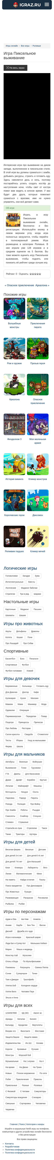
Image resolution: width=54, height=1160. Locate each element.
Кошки (20, 637)
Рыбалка (9, 904)
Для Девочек (11, 692)
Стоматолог (43, 734)
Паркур (22, 798)
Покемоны (10, 967)
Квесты (31, 582)
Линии (8, 874)
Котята (8, 637)
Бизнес (33, 1019)
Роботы (24, 810)
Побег (8, 1079)
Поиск (22, 1124)
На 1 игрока (28, 1061)
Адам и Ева (10, 919)
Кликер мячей (38, 539)
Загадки (26, 576)
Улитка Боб (10, 985)
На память (10, 880)
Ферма (8, 746)
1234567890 (11, 1013)
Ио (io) (28, 1043)
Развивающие (12, 898)
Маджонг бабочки (29, 588)
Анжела (36, 919)
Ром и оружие (14, 351)
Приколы (38, 1079)
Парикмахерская (13, 716)
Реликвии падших (14, 539)
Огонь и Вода (11, 961)
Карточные (10, 609)
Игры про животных (23, 623)
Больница (27, 686)
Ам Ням (24, 919)
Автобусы (9, 762)
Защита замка (30, 1037)
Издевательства (12, 1043)
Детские (42, 849)
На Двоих (23, 1067)
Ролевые (38, 1085)
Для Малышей (34, 861)
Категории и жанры (35, 1124)
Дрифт (19, 780)
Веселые (29, 849)
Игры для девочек (22, 678)
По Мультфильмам (32, 961)
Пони (30, 637)
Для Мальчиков (32, 774)
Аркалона (14, 387)
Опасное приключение (38, 389)
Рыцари (36, 810)
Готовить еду (42, 686)
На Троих (37, 1067)
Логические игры (20, 568)
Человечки (41, 1103)
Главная (13, 1124)
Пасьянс (37, 609)
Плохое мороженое (26, 1073)
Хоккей (30, 671)
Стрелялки (32, 828)
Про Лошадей (11, 643)
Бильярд (9, 1025)
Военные (23, 762)
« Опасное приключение (19, 285)
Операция (24, 710)
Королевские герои (14, 503)
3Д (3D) (25, 1013)
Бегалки (21, 1019)
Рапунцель (25, 967)
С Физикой (10, 1091)
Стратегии (10, 594)
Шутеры (33, 834)
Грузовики (36, 768)
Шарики (37, 594)
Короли (8, 1049)
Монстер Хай (11, 955)
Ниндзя (24, 792)
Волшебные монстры (14, 313)
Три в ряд (24, 594)
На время (9, 1067)
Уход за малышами (37, 740)
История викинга (14, 466)
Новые (8, 1073)
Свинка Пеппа (41, 967)
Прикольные (11, 1085)
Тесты (8, 740)
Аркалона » (42, 285)
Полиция (21, 804)
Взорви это (10, 1031)
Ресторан (26, 728)
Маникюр (32, 704)
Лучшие (34, 1049)
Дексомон (38, 503)
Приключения (22, 1079)
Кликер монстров (38, 466)
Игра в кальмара (13, 937)
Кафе (36, 692)
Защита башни (12, 1037)
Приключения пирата (38, 313)
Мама (20, 704)
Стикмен (9, 822)
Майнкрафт (23, 786)
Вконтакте (25, 1031)
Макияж (9, 704)
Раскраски (28, 898)
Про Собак (28, 643)
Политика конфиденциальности (20, 1150)
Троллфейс (28, 979)
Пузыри (27, 892)
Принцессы (23, 722)
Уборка (19, 740)
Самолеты (10, 816)
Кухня (23, 698)
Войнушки (37, 762)
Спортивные (11, 665)
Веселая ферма (12, 849)
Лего (45, 867)
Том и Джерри (12, 979)
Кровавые (21, 1049)
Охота (35, 792)
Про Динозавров (34, 886)
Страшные (23, 822)
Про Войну (35, 804)
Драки (8, 780)
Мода (43, 704)
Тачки (34, 973)
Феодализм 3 (14, 427)
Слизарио (36, 1097)
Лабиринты (33, 867)
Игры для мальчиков (24, 754)
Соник (8, 973)
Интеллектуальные (14, 582)
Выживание (10, 768)
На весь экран (15, 67)
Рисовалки (43, 898)
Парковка (9, 798)
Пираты (34, 798)
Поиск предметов (13, 886)
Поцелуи (9, 722)
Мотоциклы (10, 792)
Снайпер (24, 816)
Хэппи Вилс (10, 991)
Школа (20, 746)
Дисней (8, 931)
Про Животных (12, 892)
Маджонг (24, 609)
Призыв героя (38, 351)
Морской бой (25, 1055)
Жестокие (39, 1031)
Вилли (43, 925)
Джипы (17, 774)
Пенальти (33, 659)
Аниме (8, 925)
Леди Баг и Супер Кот (15, 943)
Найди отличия (27, 880)
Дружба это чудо (25, 931)
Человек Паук (27, 991)
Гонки (23, 768)
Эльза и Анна (11, 997)
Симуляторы (40, 1091)
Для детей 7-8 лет (13, 861)
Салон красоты (12, 734)
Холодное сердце (29, 985)
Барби (19, 925)
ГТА (7, 774)
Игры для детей (19, 841)
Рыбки (21, 904)
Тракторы (20, 834)
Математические (24, 874)
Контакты (9, 1143)
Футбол (25, 665)
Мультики (27, 955)
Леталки (9, 786)
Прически (38, 722)
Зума (37, 576)
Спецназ (37, 816)
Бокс (22, 659)
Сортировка (25, 1103)
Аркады (9, 1019)
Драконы (35, 631)
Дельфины (21, 631)
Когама (39, 1043)
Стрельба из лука (13, 828)
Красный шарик (33, 937)
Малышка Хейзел (39, 943)
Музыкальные (12, 1061)
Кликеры (19, 867)
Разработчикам (12, 1146)
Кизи (7, 867)
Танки (8, 834)
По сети (43, 1073)
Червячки (9, 1109)
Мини (39, 874)
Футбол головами (13, 671)
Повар (44, 716)
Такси (44, 828)
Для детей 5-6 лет (35, 855)
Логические (10, 588)
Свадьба (29, 734)
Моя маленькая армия (38, 429)
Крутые (43, 780)
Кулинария (10, 698)
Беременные (11, 686)
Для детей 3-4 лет (13, 855)
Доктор (25, 692)
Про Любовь (11, 728)
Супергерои (21, 973)
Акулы (8, 631)
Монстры (9, 1055)
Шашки (22, 615)
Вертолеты (37, 1025)
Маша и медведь (24, 949)
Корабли (31, 780)
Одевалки (10, 710)
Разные (25, 1085)
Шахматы (9, 615)
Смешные (10, 1103)
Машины (38, 786)
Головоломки (11, 576)
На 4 (41, 1061)
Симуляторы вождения (16, 1097)
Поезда (8, 804)
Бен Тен (31, 925)
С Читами (24, 1091)
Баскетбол (10, 659)
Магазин (34, 698)
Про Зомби (10, 810)
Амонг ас (37, 1013)
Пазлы (42, 880)
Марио (8, 949)
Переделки (31, 716)
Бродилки (23, 1025)
